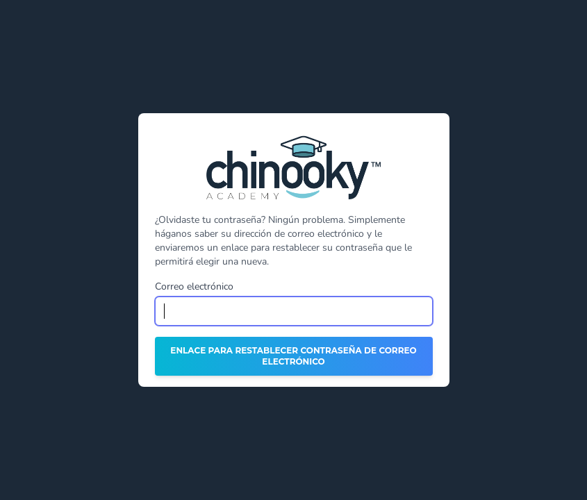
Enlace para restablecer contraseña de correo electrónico (293, 356)
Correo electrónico (194, 286)
